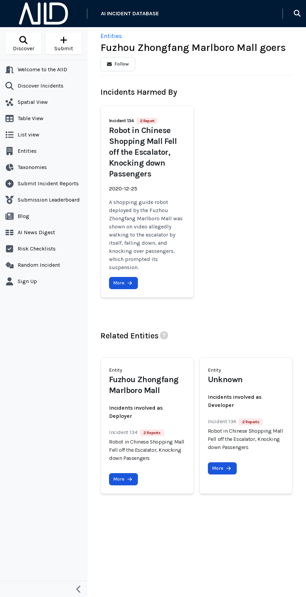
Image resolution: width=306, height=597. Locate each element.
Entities (111, 36)
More (122, 283)
